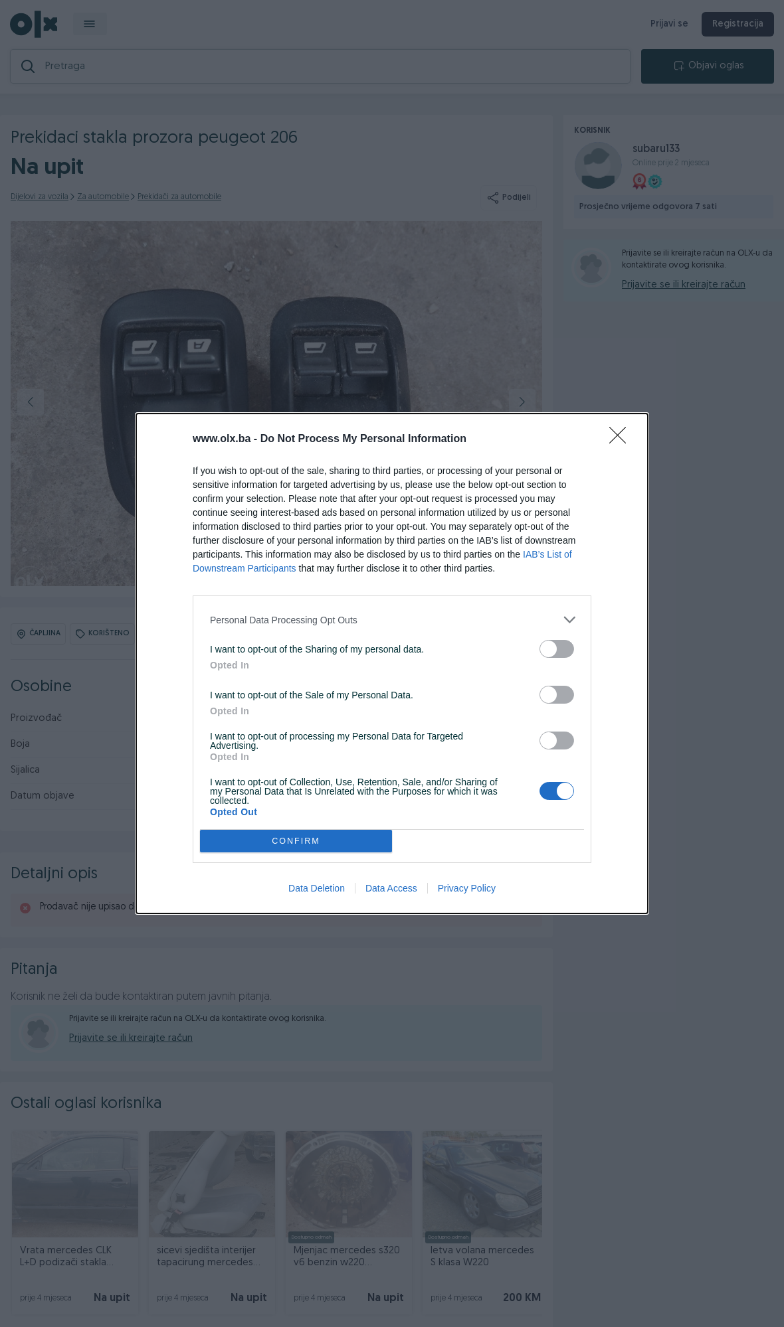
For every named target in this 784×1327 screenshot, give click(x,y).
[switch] (556, 649)
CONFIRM (296, 841)
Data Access (391, 888)
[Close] (622, 439)
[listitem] (392, 620)
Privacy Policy (467, 888)
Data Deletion (316, 888)
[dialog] (392, 663)
